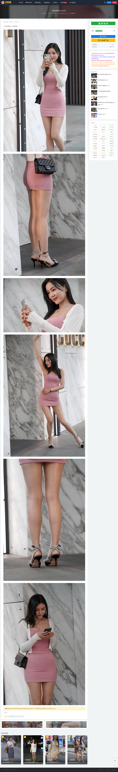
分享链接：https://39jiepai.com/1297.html (16, 716)
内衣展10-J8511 (101, 114)
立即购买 (103, 36)
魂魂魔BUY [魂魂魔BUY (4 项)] (111, 155)
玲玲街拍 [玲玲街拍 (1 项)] (95, 143)
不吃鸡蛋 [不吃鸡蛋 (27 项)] (112, 127)
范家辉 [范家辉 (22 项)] (103, 148)
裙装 (6, 712)
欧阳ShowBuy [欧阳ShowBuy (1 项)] (103, 138)
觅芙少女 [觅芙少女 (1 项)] (95, 152)
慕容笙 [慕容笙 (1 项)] (103, 136)
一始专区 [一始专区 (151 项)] (103, 127)
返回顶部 (114, 769)
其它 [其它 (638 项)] (95, 129)
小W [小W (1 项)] (103, 134)
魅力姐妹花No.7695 (74, 762)
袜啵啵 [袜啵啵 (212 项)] (103, 150)
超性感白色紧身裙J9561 (53, 762)
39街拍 (13, 769)
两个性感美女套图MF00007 (104, 74)
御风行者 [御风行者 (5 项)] (95, 136)
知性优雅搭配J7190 (7, 762)
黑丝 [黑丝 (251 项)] (103, 157)
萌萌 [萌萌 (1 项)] (112, 148)
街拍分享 (45, 13)
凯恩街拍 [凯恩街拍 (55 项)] (103, 129)
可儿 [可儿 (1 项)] (103, 132)
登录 (109, 2)
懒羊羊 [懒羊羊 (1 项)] (111, 136)
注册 (114, 2)
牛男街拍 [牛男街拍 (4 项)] (112, 141)
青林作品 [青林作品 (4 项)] (112, 152)
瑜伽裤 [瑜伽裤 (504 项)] (95, 145)
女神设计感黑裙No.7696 (104, 85)
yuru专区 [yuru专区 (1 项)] (103, 125)
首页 (11, 22)
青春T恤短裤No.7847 (103, 108)
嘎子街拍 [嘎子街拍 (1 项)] (95, 134)
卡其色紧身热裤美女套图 (104, 91)
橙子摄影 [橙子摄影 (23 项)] (95, 138)
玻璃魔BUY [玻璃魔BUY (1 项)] (111, 143)
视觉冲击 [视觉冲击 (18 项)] (103, 152)
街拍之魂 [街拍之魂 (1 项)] (95, 150)
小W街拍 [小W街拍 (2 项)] (111, 134)
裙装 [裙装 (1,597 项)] (112, 150)
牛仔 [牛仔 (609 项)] (103, 141)
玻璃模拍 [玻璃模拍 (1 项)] (103, 143)
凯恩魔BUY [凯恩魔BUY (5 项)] (111, 129)
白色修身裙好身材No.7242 (31, 762)
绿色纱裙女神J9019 (102, 96)
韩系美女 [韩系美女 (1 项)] (95, 155)
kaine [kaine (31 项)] (95, 125)
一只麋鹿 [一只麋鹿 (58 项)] (95, 127)
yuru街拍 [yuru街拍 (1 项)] (111, 125)
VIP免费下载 (103, 40)
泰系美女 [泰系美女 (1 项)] (112, 138)
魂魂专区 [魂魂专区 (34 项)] (103, 155)
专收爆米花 (72, 13)
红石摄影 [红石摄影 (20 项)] (112, 145)
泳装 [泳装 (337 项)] (95, 141)
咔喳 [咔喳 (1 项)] (112, 132)
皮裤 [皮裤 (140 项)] (103, 145)
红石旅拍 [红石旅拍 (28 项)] (95, 148)
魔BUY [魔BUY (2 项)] (95, 157)
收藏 (6, 716)
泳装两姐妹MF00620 (103, 80)
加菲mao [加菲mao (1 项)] (95, 132)
